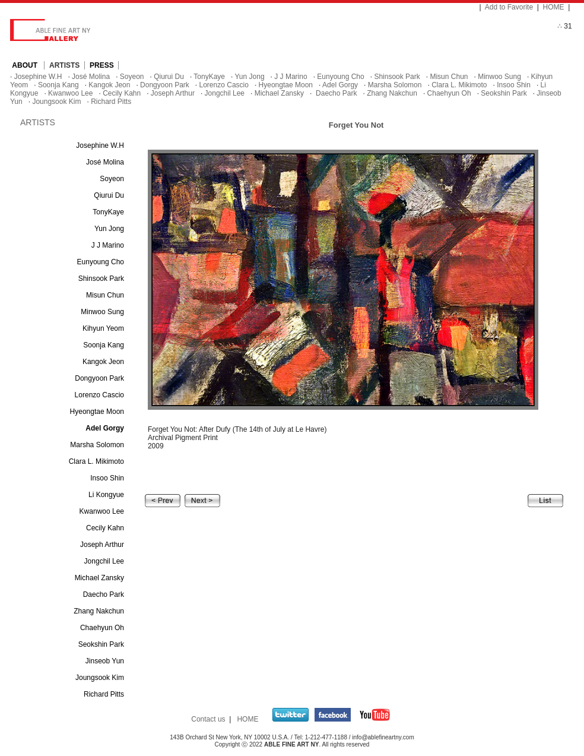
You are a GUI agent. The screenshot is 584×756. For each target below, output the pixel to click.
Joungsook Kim (56, 101)
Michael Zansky (279, 93)
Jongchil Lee (225, 93)
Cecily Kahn (122, 93)
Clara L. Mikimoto (459, 85)
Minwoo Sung (499, 76)
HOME (553, 7)
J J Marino (290, 76)
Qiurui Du (169, 76)
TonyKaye (209, 76)
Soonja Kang (58, 85)
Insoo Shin (514, 85)
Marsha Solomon (395, 85)
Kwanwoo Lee (70, 93)
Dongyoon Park (164, 85)
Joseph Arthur (173, 93)
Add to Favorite (509, 7)
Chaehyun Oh (449, 93)
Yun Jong (250, 76)
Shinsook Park (397, 76)
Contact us (208, 719)
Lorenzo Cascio (224, 85)
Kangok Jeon (109, 85)
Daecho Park (335, 93)
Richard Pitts (111, 101)
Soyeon (132, 76)
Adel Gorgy (340, 85)
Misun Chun (449, 76)
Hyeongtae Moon (286, 85)
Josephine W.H (38, 76)
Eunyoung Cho (340, 76)
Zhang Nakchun (392, 93)
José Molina (91, 76)
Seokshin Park (503, 93)
